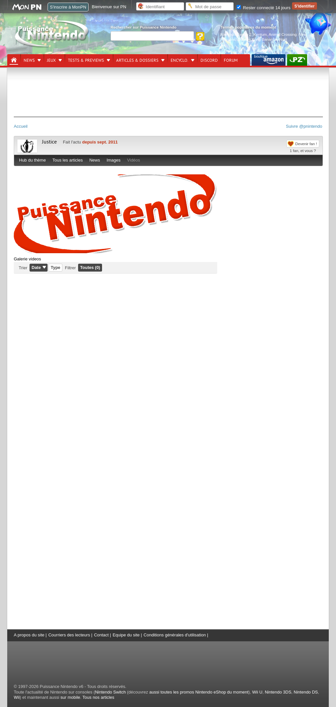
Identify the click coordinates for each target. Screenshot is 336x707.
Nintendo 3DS (278, 692)
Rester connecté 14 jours (263, 7)
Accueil (21, 126)
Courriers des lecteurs (69, 634)
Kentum (260, 34)
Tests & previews (86, 60)
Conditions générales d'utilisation (175, 634)
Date (36, 267)
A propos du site (29, 634)
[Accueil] (14, 60)
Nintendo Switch (110, 692)
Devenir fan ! (306, 144)
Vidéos (133, 160)
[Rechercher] (152, 36)
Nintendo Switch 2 (235, 34)
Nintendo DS (306, 692)
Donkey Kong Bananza (257, 39)
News (29, 60)
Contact (101, 634)
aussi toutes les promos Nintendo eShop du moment (198, 692)
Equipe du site (126, 634)
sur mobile (70, 697)
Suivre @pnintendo (304, 126)
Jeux (51, 60)
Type (55, 267)
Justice (49, 142)
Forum (231, 60)
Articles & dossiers (137, 60)
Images (114, 160)
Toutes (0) (90, 267)
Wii (17, 697)
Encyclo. (179, 60)
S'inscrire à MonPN (68, 7)
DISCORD (209, 60)
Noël (283, 39)
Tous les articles (67, 160)
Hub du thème (32, 160)
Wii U (257, 692)
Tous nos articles (98, 697)
